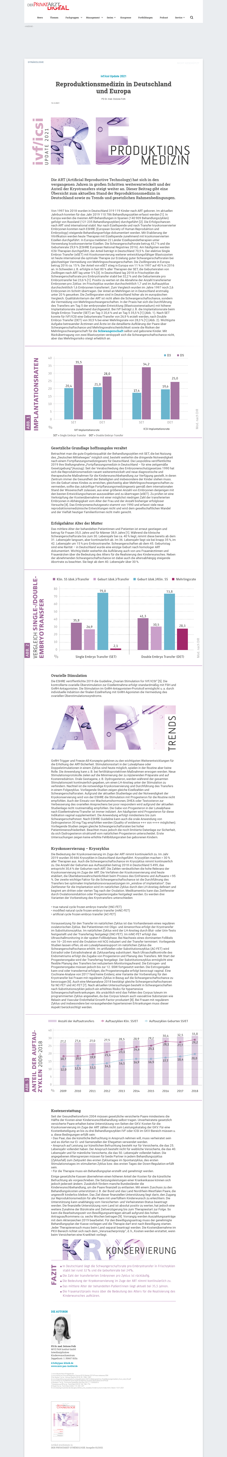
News (40, 17)
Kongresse (125, 17)
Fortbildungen (145, 17)
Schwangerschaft (111, 331)
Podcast (164, 17)
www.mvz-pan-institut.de (64, 1366)
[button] (72, 17)
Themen (54, 17)
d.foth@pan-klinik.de (62, 1363)
